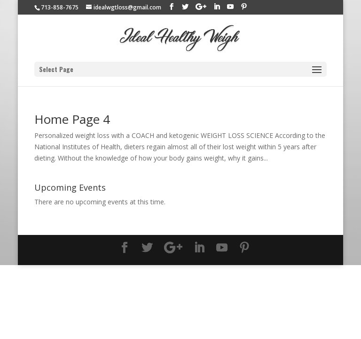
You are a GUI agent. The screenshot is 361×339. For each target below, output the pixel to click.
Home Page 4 (72, 119)
